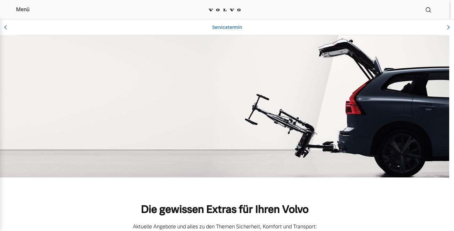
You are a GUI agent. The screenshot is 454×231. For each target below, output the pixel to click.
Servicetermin (227, 27)
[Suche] (428, 9)
